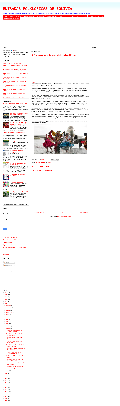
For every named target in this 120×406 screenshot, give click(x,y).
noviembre (9, 308)
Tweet (33, 82)
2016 (6, 382)
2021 (6, 303)
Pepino (49, 162)
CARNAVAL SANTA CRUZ (52, 16)
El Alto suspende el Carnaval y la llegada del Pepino (14, 367)
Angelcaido (6, 254)
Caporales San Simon (8, 245)
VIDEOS (84, 16)
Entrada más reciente (38, 212)
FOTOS (78, 16)
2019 (6, 376)
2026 (6, 292)
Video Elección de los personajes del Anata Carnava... (15, 349)
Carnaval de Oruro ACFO (9, 239)
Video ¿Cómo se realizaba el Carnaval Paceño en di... (13, 352)
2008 (6, 400)
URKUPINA (71, 16)
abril (7, 323)
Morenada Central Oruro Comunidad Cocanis (14, 247)
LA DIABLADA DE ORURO (10, 237)
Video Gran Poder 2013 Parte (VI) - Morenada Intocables (19, 123)
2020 (6, 373)
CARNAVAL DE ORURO (29, 16)
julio (7, 317)
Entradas (7, 262)
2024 (6, 297)
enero (7, 371)
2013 (6, 389)
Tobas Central (6, 250)
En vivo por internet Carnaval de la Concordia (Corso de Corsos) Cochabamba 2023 (14, 70)
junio (7, 319)
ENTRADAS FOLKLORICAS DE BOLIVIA (37, 9)
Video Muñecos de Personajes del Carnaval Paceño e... (14, 360)
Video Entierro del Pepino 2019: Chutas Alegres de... (14, 334)
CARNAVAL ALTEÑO (41, 162)
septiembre (9, 312)
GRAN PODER (63, 16)
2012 (6, 391)
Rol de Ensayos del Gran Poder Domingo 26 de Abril (18, 163)
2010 (6, 396)
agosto (8, 314)
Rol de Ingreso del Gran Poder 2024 (19, 141)
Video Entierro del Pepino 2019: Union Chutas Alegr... (14, 331)
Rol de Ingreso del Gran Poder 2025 (12, 63)
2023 (6, 299)
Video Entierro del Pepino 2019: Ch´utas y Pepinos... (15, 345)
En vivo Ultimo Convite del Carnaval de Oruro (14, 97)
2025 (6, 294)
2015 (6, 385)
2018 (6, 378)
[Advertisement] (52, 33)
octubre (8, 310)
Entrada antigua (84, 212)
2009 (6, 398)
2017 (6, 380)
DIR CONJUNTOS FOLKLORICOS (96, 16)
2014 (6, 387)
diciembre (8, 305)
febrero (8, 328)
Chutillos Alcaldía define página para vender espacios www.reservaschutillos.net (14, 133)
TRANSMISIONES (40, 16)
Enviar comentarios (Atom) (64, 216)
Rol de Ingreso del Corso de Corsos (11, 18)
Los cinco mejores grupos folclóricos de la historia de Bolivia (19, 114)
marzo (8, 326)
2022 (6, 301)
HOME (5, 16)
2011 (6, 394)
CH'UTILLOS (18, 16)
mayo (7, 321)
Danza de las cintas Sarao (16, 182)
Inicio (61, 212)
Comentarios (8, 265)
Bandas (11, 16)
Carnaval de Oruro (7, 242)
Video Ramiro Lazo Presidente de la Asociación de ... (15, 363)
